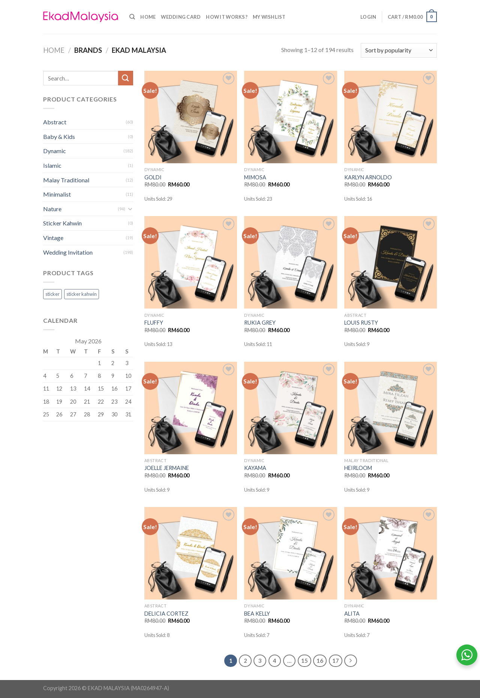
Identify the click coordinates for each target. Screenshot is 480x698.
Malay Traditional (66, 179)
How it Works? (226, 17)
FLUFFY (153, 322)
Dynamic (54, 150)
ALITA (352, 613)
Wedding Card (181, 17)
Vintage (53, 237)
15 (304, 660)
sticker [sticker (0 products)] (52, 294)
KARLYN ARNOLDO (368, 177)
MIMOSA (255, 177)
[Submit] (125, 78)
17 (335, 660)
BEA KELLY (257, 613)
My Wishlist (269, 17)
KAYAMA (255, 468)
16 (319, 660)
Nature (52, 208)
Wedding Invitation (68, 252)
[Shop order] (399, 50)
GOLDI (153, 177)
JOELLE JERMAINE (166, 468)
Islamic (52, 165)
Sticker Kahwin (62, 223)
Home (148, 17)
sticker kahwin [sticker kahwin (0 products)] (81, 294)
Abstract (54, 121)
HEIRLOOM (358, 468)
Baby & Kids (59, 136)
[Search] (132, 17)
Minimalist (57, 194)
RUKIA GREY (260, 322)
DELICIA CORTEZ (166, 613)
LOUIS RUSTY (361, 322)
